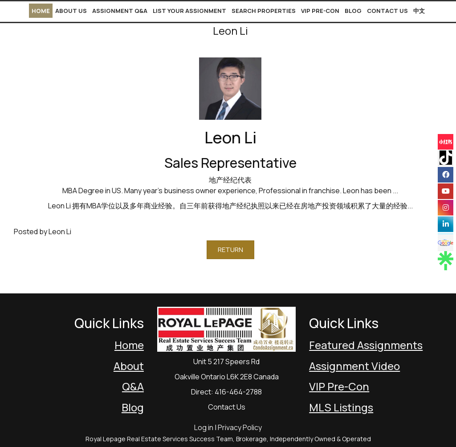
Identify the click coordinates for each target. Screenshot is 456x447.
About (129, 365)
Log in (203, 427)
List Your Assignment (189, 11)
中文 (419, 11)
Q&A (133, 386)
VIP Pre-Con (320, 11)
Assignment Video (354, 365)
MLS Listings (341, 407)
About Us (71, 11)
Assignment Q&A (119, 11)
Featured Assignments (366, 344)
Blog (353, 11)
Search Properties (264, 11)
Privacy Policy (240, 427)
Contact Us (387, 11)
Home (41, 11)
